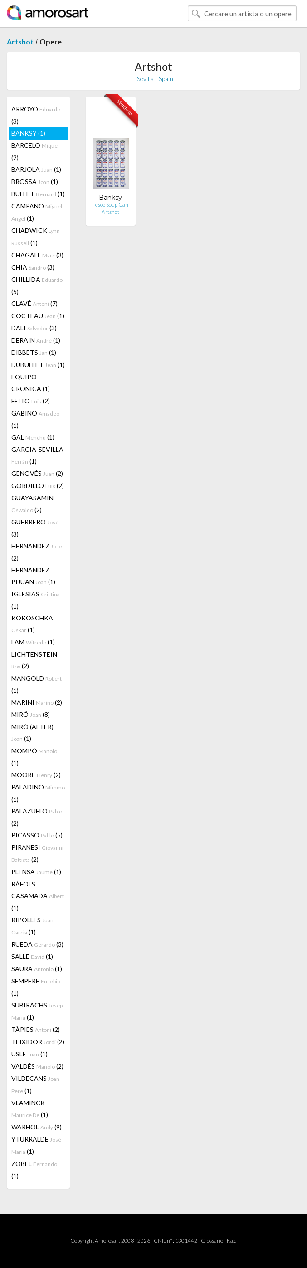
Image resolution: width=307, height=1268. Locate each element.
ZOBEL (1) (34, 1170)
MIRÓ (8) (30, 714)
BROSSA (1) (34, 181)
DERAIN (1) (35, 340)
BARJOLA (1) (36, 169)
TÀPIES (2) (35, 1029)
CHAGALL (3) (37, 255)
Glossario (212, 1240)
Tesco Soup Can (110, 204)
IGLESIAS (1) (35, 600)
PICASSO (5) (37, 835)
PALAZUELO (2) (36, 817)
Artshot (20, 41)
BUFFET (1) (38, 194)
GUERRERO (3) (34, 528)
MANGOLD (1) (36, 684)
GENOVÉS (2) (37, 473)
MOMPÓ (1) (34, 757)
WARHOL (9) (36, 1127)
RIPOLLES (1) (32, 926)
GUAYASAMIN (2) (32, 503)
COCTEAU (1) (37, 315)
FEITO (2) (30, 401)
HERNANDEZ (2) (36, 552)
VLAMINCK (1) (29, 1108)
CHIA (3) (32, 267)
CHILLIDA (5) (37, 285)
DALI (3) (34, 328)
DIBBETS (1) (33, 352)
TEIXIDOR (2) (37, 1041)
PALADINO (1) (38, 793)
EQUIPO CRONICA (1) (30, 382)
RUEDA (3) (37, 944)
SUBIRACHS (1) (37, 1011)
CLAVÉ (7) (34, 303)
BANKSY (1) (28, 133)
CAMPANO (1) (36, 212)
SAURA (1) (36, 969)
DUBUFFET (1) (38, 364)
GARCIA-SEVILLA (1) (37, 455)
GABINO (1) (35, 419)
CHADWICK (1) (35, 237)
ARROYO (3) (35, 115)
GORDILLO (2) (37, 485)
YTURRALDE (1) (36, 1145)
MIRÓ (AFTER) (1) (32, 732)
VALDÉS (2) (37, 1066)
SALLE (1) (32, 956)
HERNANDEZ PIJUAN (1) (33, 576)
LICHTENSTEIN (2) (34, 660)
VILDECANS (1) (35, 1084)
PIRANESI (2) (37, 853)
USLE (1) (29, 1054)
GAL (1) (32, 437)
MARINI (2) (36, 702)
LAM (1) (33, 642)
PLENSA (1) (36, 872)
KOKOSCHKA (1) (32, 624)
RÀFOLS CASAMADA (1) (37, 896)
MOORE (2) (36, 775)
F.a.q (232, 1240)
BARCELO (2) (35, 151)
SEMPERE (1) (35, 987)
